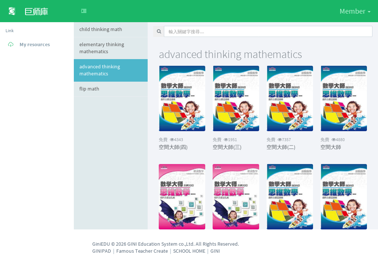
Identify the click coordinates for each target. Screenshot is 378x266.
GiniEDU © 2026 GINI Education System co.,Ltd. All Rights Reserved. (165, 244)
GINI (215, 251)
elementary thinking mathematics (101, 48)
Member (355, 11)
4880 (332, 139)
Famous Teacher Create (142, 251)
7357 (279, 139)
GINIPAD (101, 251)
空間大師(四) (173, 147)
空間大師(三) (227, 147)
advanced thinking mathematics (99, 70)
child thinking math (100, 29)
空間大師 (330, 147)
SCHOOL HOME (189, 251)
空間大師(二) (281, 147)
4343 (171, 139)
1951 (225, 139)
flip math (89, 88)
